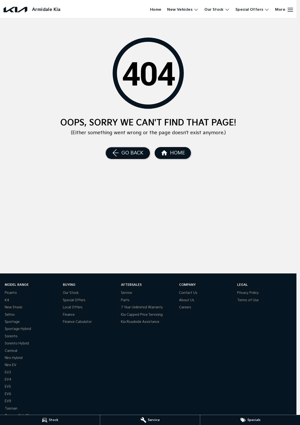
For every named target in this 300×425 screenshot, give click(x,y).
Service (126, 293)
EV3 (8, 372)
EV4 (8, 379)
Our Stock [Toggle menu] (217, 9)
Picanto (11, 293)
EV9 (8, 401)
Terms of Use (248, 300)
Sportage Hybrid (18, 329)
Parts (125, 300)
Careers (185, 307)
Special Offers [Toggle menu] (252, 9)
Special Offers (74, 300)
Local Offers (73, 307)
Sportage (12, 322)
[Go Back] (128, 153)
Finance (69, 315)
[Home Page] (173, 153)
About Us (186, 300)
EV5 (8, 387)
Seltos (10, 315)
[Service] (150, 420)
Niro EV (10, 365)
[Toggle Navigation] (284, 9)
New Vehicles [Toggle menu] (182, 9)
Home (156, 9)
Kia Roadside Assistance (140, 322)
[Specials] (250, 420)
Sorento (11, 336)
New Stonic (14, 307)
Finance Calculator (77, 322)
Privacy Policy (248, 293)
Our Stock (71, 293)
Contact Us (188, 293)
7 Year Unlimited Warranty (142, 307)
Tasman (11, 408)
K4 (7, 300)
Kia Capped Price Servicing (142, 315)
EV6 (8, 394)
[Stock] (50, 420)
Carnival (11, 351)
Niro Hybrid (14, 358)
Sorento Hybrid (17, 343)
